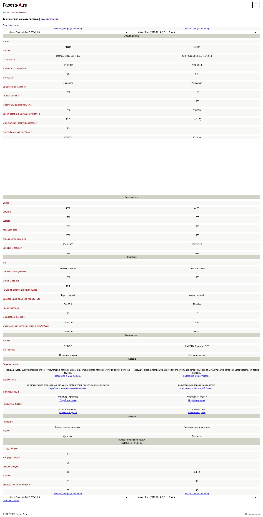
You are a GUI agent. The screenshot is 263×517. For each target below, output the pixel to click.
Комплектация (49, 19)
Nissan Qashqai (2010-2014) (68, 28)
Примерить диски (68, 412)
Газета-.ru (15, 4)
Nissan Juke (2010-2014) (197, 28)
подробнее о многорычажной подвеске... (68, 388)
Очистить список (11, 25)
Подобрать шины (67, 400)
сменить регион (19, 12)
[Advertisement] (110, 167)
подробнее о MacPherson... (68, 376)
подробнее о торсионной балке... (196, 388)
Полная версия (252, 514)
